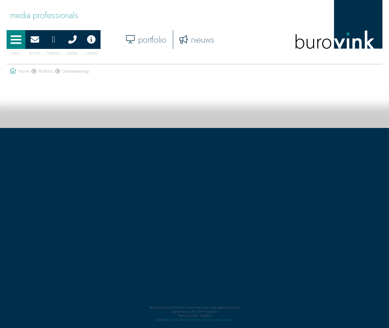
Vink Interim (191, 319)
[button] (16, 39)
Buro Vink (172, 319)
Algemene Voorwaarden (217, 319)
